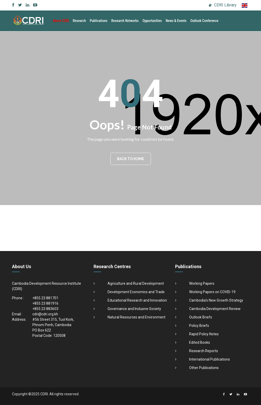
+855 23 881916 (45, 303)
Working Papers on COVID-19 (212, 292)
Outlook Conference (204, 21)
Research (79, 21)
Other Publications (204, 368)
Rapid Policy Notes (204, 334)
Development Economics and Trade (136, 292)
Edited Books (199, 342)
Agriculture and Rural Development (136, 283)
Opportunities (152, 21)
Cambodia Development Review (215, 309)
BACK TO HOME (130, 159)
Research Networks (125, 21)
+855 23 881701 (45, 298)
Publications (98, 21)
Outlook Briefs (200, 317)
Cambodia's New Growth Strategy (216, 300)
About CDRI (61, 21)
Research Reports (203, 351)
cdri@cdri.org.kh (45, 314)
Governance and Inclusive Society (134, 309)
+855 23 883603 (45, 309)
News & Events (176, 21)
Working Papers (201, 283)
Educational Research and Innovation (137, 300)
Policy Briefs (199, 326)
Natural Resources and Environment (136, 317)
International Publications (209, 359)
